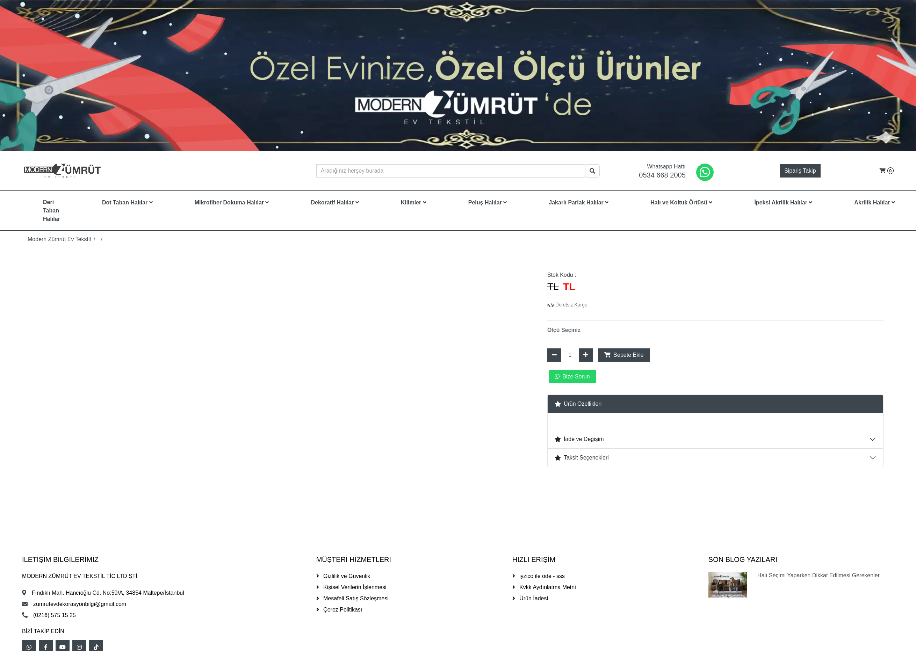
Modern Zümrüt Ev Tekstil (59, 239)
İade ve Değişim (579, 439)
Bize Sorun (572, 376)
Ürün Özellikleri (578, 404)
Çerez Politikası (339, 610)
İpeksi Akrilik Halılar (783, 202)
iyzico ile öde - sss (538, 576)
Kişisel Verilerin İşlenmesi (351, 587)
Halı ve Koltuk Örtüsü (681, 202)
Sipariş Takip (800, 171)
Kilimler (413, 202)
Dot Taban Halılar (127, 202)
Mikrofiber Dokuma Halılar (232, 202)
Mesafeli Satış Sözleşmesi (352, 598)
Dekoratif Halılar (335, 202)
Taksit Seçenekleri (582, 458)
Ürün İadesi (530, 598)
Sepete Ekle (624, 355)
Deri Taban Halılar (51, 210)
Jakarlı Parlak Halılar (578, 202)
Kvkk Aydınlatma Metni (544, 587)
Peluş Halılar (487, 202)
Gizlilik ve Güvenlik (343, 576)
